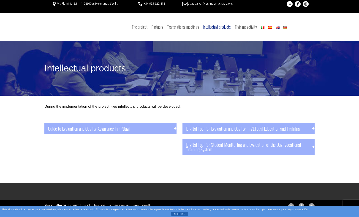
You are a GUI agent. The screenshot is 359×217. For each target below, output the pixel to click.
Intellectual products (217, 27)
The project (139, 27)
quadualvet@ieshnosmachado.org (210, 4)
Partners (157, 27)
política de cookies (250, 209)
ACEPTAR (179, 214)
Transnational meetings (183, 27)
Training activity (246, 27)
